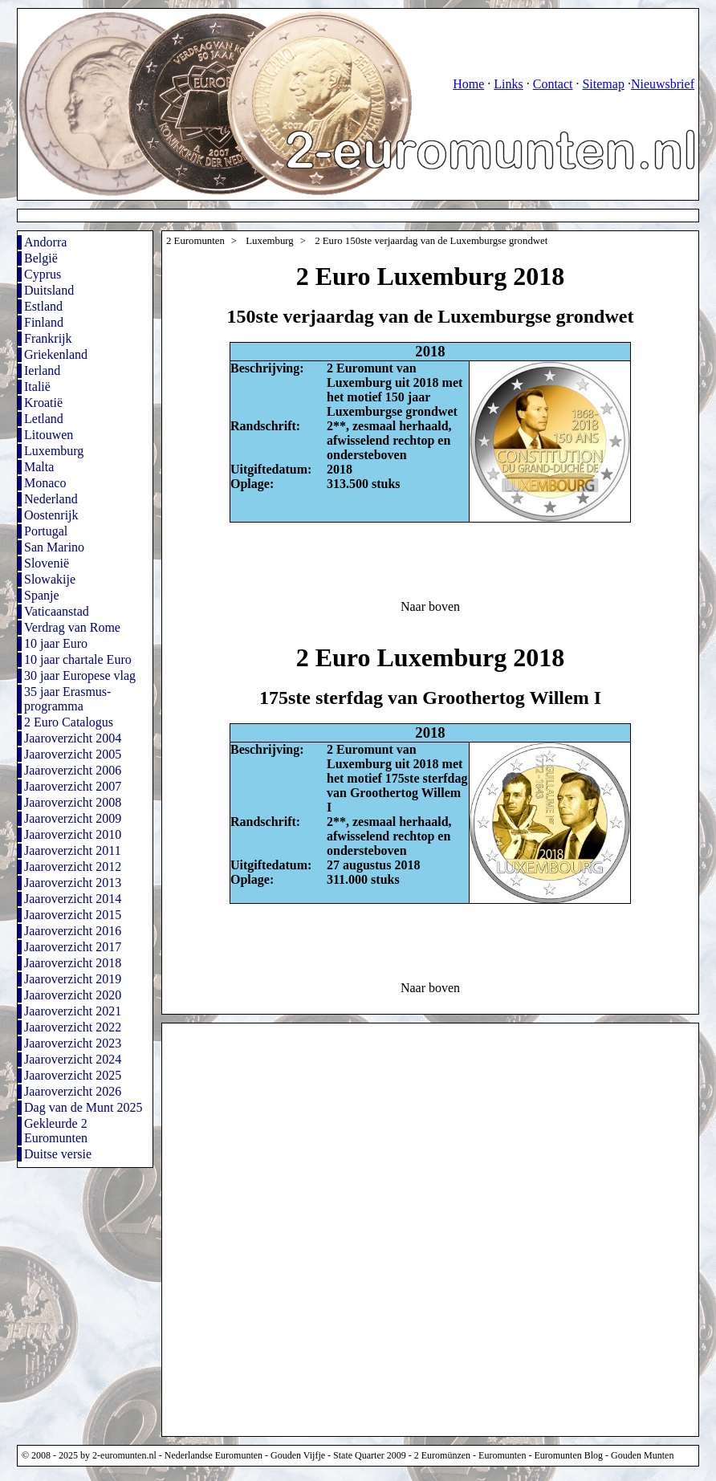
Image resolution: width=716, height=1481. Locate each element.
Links (508, 84)
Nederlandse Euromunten (213, 1455)
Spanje (41, 595)
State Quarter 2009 (369, 1455)
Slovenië (46, 563)
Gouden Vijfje (298, 1455)
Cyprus (42, 274)
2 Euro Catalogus (68, 722)
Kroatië (43, 402)
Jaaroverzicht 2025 (72, 1075)
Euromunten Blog (568, 1455)
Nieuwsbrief (662, 84)
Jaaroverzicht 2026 (72, 1091)
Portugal (45, 531)
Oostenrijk (51, 515)
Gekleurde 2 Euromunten (55, 1131)
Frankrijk (48, 338)
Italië (37, 386)
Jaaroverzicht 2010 (72, 834)
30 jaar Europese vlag (80, 675)
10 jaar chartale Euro (78, 659)
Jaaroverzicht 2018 (72, 963)
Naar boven (430, 606)
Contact (553, 84)
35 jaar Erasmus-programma (67, 699)
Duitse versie (58, 1154)
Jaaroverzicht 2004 (72, 738)
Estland (43, 306)
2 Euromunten (195, 240)
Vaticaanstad (56, 611)
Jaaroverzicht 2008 (72, 802)
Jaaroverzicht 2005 (72, 754)
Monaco (45, 483)
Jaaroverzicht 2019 (72, 979)
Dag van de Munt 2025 (83, 1107)
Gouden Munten (642, 1455)
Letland (43, 418)
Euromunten (502, 1455)
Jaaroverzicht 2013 (72, 882)
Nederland (51, 499)
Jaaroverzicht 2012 (72, 866)
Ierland (42, 370)
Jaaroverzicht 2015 (72, 915)
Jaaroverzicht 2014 (72, 898)
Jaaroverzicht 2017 (72, 947)
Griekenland (55, 354)
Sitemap (603, 84)
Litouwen (48, 434)
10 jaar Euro (55, 643)
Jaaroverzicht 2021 (72, 1011)
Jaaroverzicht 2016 (72, 931)
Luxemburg (53, 451)
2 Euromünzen (442, 1455)
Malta (39, 467)
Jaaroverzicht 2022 (72, 1027)
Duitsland (49, 290)
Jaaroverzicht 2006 (72, 770)
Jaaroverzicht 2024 (72, 1059)
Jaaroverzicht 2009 (72, 818)
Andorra (45, 242)
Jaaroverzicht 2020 (72, 995)
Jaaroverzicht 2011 (72, 850)
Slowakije (49, 579)
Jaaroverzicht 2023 (72, 1043)
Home (468, 84)
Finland (43, 322)
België (41, 258)
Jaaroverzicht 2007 (72, 786)
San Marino (54, 547)
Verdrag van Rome (72, 627)
